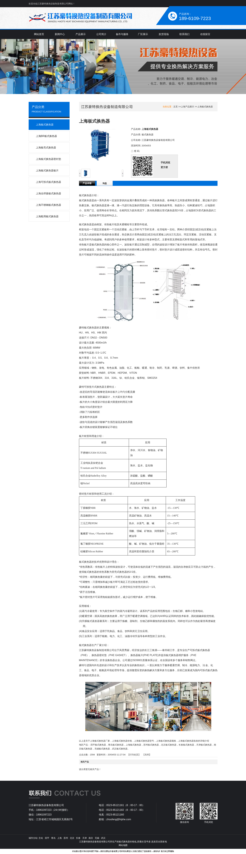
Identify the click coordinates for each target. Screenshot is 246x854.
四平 (47, 838)
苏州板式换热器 (151, 744)
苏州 (66, 838)
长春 (78, 838)
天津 (84, 838)
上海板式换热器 (205, 106)
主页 (175, 106)
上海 (59, 838)
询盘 (104, 183)
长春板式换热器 (186, 744)
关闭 (147, 754)
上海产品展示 (187, 106)
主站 (40, 838)
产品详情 (87, 183)
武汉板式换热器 (119, 748)
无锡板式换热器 (102, 748)
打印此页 (134, 754)
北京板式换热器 (168, 744)
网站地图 (123, 845)
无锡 (97, 838)
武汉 (103, 838)
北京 (72, 838)
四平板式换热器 (98, 744)
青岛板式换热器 (116, 744)
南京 (91, 838)
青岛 (53, 838)
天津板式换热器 (204, 744)
